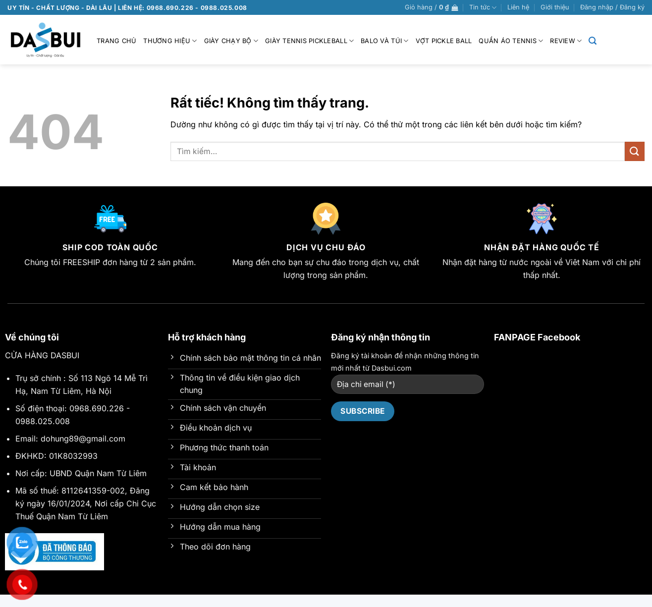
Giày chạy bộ (231, 41)
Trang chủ (116, 41)
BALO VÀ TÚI (384, 41)
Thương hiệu (170, 41)
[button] (431, 7)
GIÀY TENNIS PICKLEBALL (309, 41)
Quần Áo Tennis (511, 41)
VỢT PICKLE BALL (444, 41)
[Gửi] (635, 151)
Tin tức (482, 7)
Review (566, 41)
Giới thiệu (555, 7)
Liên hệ (518, 7)
